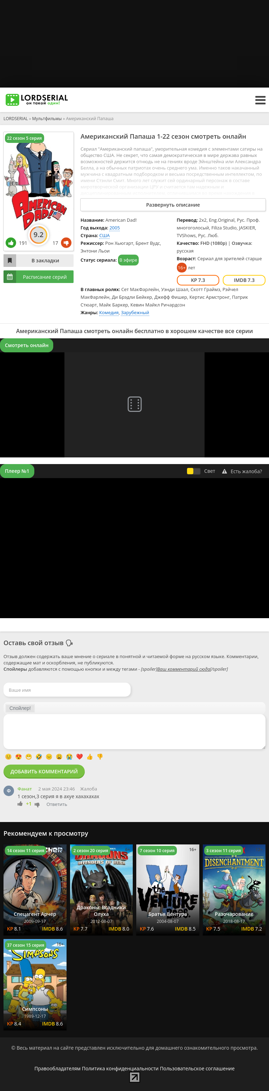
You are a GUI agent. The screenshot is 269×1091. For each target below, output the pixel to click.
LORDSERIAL (16, 119)
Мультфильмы (47, 119)
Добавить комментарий (44, 771)
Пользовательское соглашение (197, 1068)
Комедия (109, 312)
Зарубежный (135, 312)
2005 (114, 228)
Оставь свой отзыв (34, 642)
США (104, 235)
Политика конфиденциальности (120, 1068)
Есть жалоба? (242, 471)
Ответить (57, 804)
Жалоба (88, 789)
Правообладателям (57, 1068)
